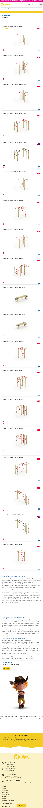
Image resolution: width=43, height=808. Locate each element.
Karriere (4, 798)
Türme (15, 595)
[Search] (41, 8)
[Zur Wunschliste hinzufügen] (39, 50)
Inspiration (4, 796)
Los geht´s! (6, 668)
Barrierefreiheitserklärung (8, 800)
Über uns (4, 788)
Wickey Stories (5, 792)
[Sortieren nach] (21, 21)
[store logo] (5, 4)
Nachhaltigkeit (5, 794)
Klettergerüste (7, 595)
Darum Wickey (5, 790)
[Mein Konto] (32, 4)
